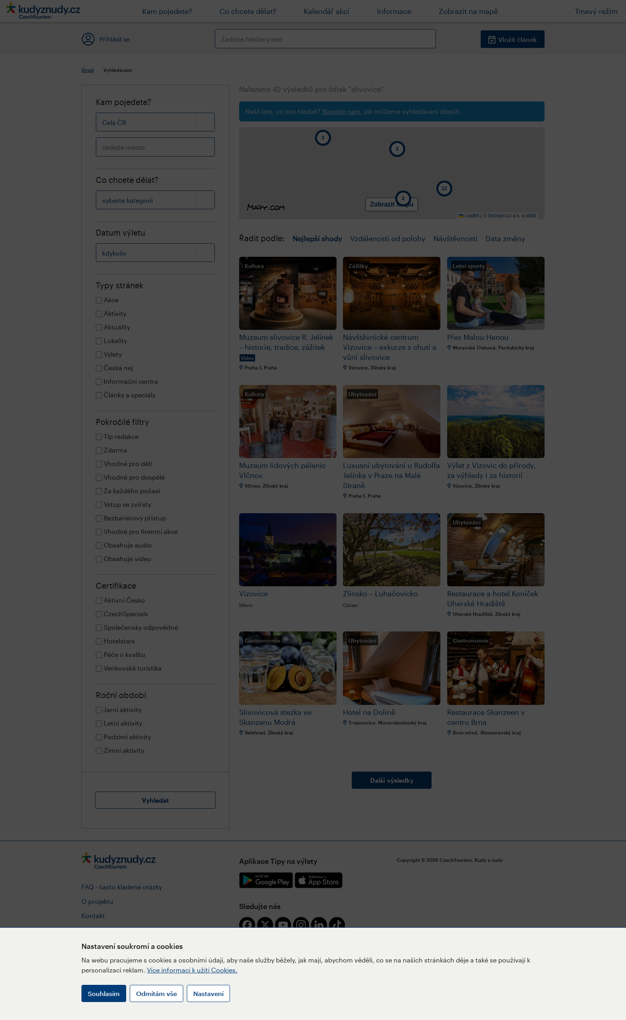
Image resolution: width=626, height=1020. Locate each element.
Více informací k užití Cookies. (192, 970)
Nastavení (208, 993)
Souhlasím (104, 993)
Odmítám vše (156, 993)
